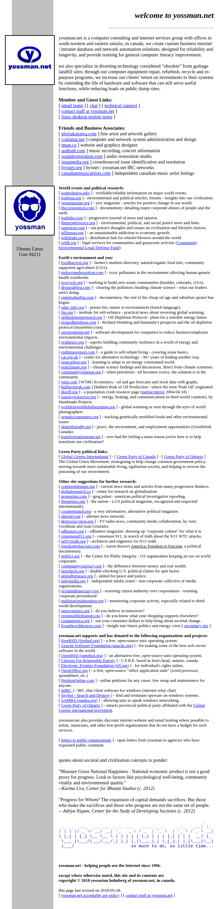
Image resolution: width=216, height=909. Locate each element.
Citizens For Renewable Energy (88, 660)
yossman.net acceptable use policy (90, 901)
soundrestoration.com (81, 156)
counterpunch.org (76, 511)
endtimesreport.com (78, 352)
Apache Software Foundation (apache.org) (97, 645)
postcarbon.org (73, 362)
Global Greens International (84, 456)
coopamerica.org (75, 620)
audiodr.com (73, 150)
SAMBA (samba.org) (79, 700)
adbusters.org (72, 531)
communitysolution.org (81, 372)
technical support (120, 105)
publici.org (70, 556)
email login (72, 105)
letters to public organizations (86, 740)
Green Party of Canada (136, 456)
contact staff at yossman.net (87, 111)
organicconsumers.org (79, 417)
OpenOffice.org (74, 670)
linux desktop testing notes (86, 116)
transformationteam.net (80, 436)
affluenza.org (72, 232)
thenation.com (73, 501)
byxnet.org (71, 167)
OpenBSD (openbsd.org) (82, 655)
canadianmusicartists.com (85, 173)
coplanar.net (72, 139)
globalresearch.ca (75, 491)
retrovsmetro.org (75, 611)
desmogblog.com (75, 287)
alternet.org (70, 516)
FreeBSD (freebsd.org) (80, 640)
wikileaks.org (72, 237)
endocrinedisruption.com (82, 272)
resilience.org (72, 342)
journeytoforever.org (78, 397)
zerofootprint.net (75, 332)
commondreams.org (78, 486)
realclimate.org (73, 367)
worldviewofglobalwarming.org (88, 407)
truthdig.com (72, 218)
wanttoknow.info (75, 193)
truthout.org (71, 198)
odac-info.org (72, 307)
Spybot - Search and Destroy (85, 695)
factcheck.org (72, 571)
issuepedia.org (74, 161)
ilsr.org (67, 312)
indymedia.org (73, 581)
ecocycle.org (71, 282)
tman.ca (68, 145)
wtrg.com (69, 382)
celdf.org (68, 242)
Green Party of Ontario (183, 456)
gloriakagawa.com (78, 133)
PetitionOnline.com (77, 680)
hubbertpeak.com (75, 387)
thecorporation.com (77, 208)
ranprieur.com (72, 228)
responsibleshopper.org (80, 616)
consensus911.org (76, 536)
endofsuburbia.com (77, 297)
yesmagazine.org (75, 203)
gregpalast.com (74, 496)
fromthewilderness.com (81, 625)
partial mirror (153, 392)
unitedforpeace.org (77, 576)
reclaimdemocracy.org (80, 591)
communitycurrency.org (81, 566)
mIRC (66, 690)
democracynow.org (77, 521)
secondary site (196, 625)
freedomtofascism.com (80, 546)
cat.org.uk (69, 357)
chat (94, 105)
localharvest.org (74, 262)
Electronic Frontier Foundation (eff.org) (95, 665)
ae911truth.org (73, 541)
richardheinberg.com (78, 322)
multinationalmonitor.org (82, 601)
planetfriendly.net (76, 426)
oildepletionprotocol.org (81, 317)
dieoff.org (69, 392)
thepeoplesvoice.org (78, 223)
